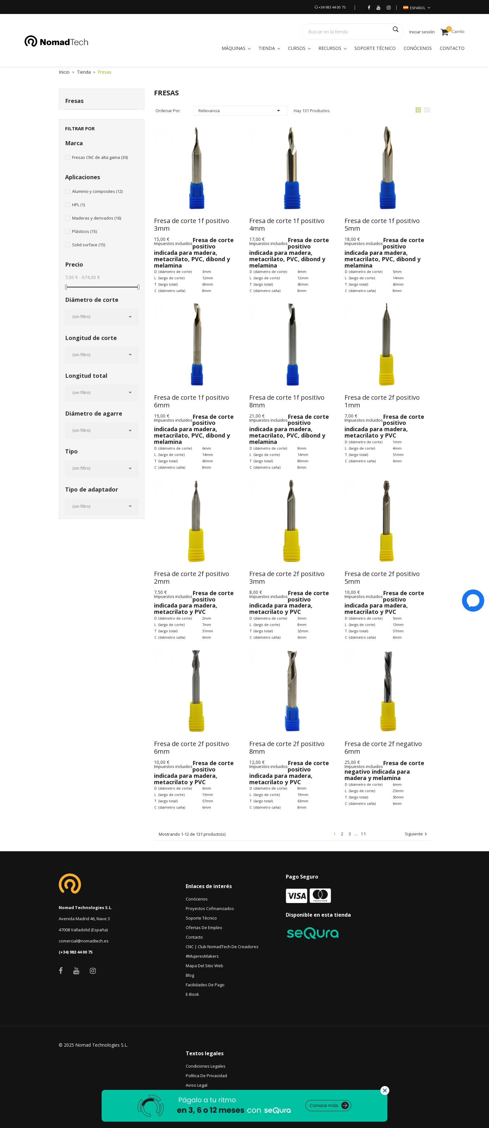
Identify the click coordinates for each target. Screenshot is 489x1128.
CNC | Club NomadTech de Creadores (222, 946)
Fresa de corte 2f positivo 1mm (383, 401)
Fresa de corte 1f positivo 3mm (192, 224)
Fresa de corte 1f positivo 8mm (287, 401)
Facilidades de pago (205, 985)
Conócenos (197, 899)
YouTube (76, 970)
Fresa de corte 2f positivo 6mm (192, 747)
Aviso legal (196, 1085)
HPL (78, 204)
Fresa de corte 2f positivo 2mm (192, 577)
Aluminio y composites (97, 191)
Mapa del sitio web (204, 965)
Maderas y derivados (96, 218)
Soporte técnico (201, 918)
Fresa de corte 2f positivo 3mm (287, 577)
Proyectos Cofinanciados (210, 908)
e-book (192, 994)
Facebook (61, 970)
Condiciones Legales (205, 1066)
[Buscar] (352, 31)
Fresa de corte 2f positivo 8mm (287, 747)
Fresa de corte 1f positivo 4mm (287, 224)
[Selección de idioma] (416, 7)
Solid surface (88, 245)
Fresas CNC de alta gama (100, 157)
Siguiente (417, 834)
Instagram (93, 970)
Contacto (194, 937)
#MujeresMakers (202, 956)
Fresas (74, 101)
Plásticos (84, 231)
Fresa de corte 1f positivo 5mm (383, 224)
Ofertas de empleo (204, 927)
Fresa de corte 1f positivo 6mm (192, 401)
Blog (190, 975)
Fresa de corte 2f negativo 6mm (384, 747)
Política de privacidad (206, 1075)
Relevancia (240, 110)
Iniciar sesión (422, 32)
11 (363, 834)
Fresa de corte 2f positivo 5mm (383, 577)
